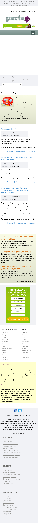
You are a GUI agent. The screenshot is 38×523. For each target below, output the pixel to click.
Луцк (3, 355)
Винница (5, 333)
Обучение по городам (10, 507)
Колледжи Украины (9, 446)
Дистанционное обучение (11, 479)
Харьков (25, 346)
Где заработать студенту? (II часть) (16, 252)
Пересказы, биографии (10, 450)
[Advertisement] (19, 55)
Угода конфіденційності (22, 419)
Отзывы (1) (11, 223)
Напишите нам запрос (8, 373)
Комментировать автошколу (25, 151)
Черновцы (25, 357)
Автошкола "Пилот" (8, 129)
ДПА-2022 (6, 496)
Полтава (25, 335)
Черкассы (25, 352)
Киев (3, 346)
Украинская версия (12, 415)
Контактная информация (7, 513)
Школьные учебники (9, 477)
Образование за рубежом (11, 474)
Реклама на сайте (9, 516)
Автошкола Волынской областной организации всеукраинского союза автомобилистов (15, 190)
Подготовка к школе (9, 509)
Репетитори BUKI (8, 503)
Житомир (5, 339)
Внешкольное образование (12, 452)
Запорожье (5, 341)
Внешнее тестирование (10, 444)
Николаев (5, 359)
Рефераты (6, 481)
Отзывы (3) (11, 182)
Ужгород (25, 344)
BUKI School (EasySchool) (7, 499)
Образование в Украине (9, 77)
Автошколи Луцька (18, 433)
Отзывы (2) (11, 151)
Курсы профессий (9, 472)
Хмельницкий (26, 350)
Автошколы (23, 77)
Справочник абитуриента (11, 455)
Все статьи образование (25, 281)
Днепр (4, 335)
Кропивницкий (7, 348)
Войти (32, 11)
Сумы (24, 339)
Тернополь (25, 341)
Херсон (24, 348)
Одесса (24, 333)
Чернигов (25, 355)
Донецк (4, 337)
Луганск (4, 352)
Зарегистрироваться (18, 11)
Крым (4, 350)
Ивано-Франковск (8, 344)
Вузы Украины (7, 441)
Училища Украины (9, 448)
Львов (4, 357)
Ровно (24, 337)
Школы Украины (8, 483)
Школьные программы (10, 457)
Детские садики (8, 505)
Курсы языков (7, 470)
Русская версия (25, 415)
